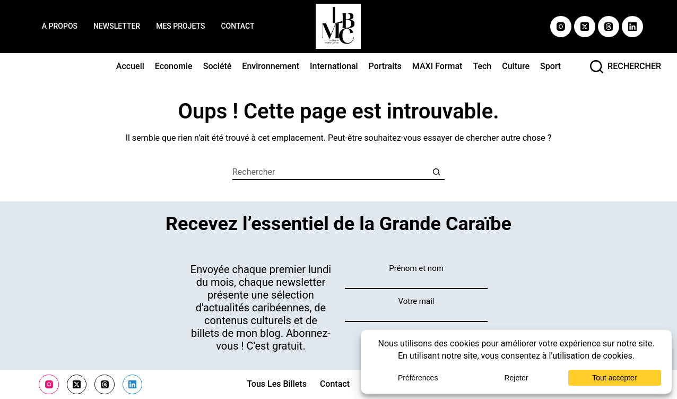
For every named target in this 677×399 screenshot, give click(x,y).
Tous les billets (277, 384)
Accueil (130, 66)
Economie (174, 66)
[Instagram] (560, 26)
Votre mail (416, 301)
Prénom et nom (416, 268)
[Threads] (608, 26)
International (334, 66)
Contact (237, 26)
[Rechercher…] (330, 172)
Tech (482, 66)
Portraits (385, 66)
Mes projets (180, 26)
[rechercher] (625, 66)
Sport (550, 66)
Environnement (270, 66)
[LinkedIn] (632, 26)
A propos (59, 26)
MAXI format (437, 66)
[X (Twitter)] (584, 26)
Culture (516, 66)
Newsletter (116, 26)
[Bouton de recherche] (437, 172)
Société (217, 66)
